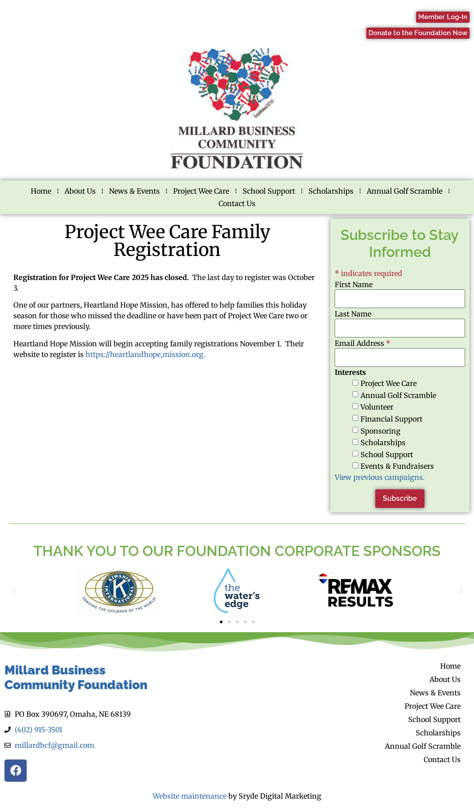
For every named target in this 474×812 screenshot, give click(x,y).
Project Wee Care (201, 191)
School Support (269, 191)
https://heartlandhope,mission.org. (146, 354)
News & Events (134, 191)
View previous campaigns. (380, 477)
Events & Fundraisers (397, 466)
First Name (354, 284)
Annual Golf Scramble (404, 191)
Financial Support (391, 418)
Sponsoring (381, 430)
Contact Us (237, 203)
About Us (80, 191)
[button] (13, 590)
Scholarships (330, 191)
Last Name (353, 313)
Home (41, 191)
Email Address (362, 343)
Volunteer (377, 406)
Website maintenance (190, 796)
